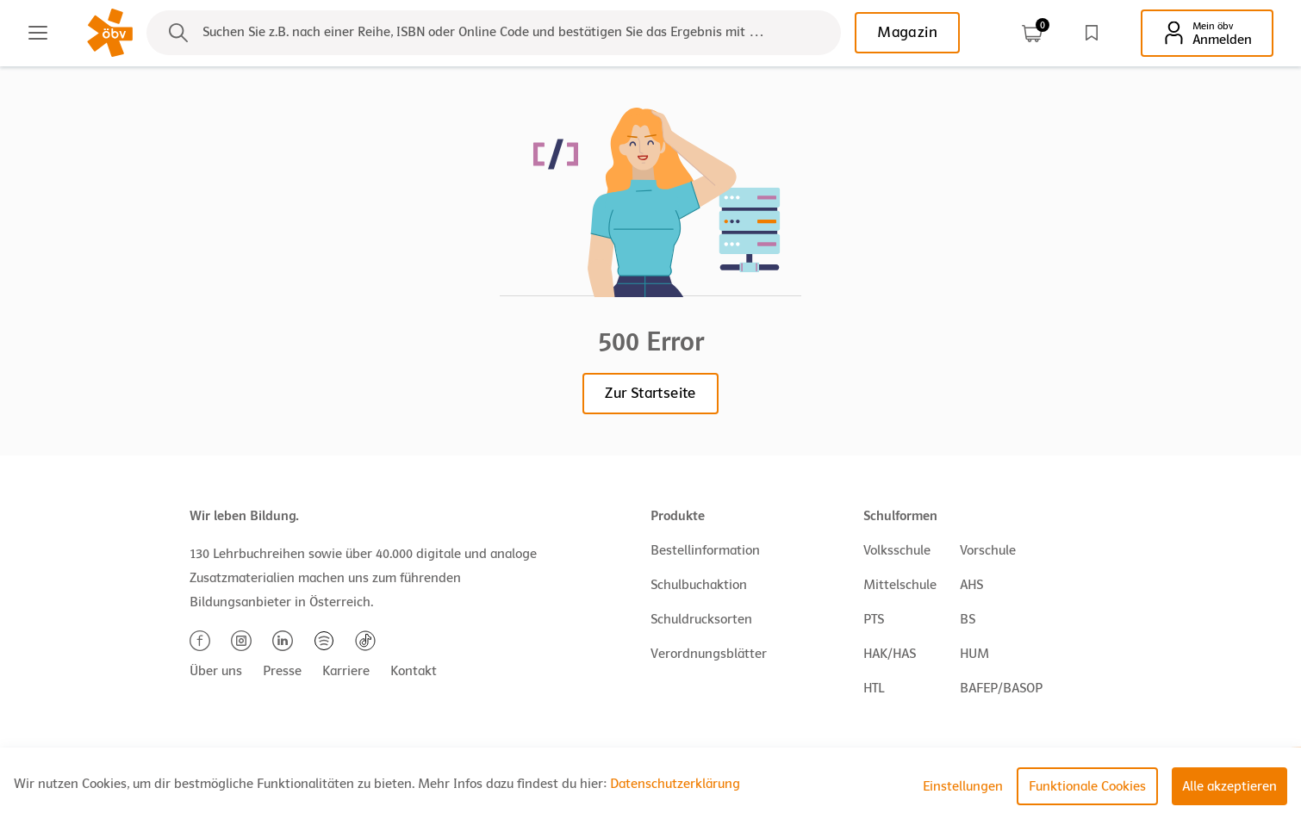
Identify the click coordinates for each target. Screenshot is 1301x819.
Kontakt (413, 671)
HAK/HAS (889, 653)
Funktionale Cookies (1087, 786)
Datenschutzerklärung (675, 783)
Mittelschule (900, 585)
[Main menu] (38, 32)
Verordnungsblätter (708, 653)
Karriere (346, 671)
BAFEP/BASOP (1001, 688)
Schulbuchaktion (698, 585)
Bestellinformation (705, 550)
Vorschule (988, 550)
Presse (282, 671)
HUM (974, 653)
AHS (971, 585)
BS (967, 619)
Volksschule (897, 550)
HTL (873, 688)
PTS (873, 619)
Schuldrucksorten (701, 619)
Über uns (216, 671)
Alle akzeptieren (1229, 786)
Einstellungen (963, 786)
